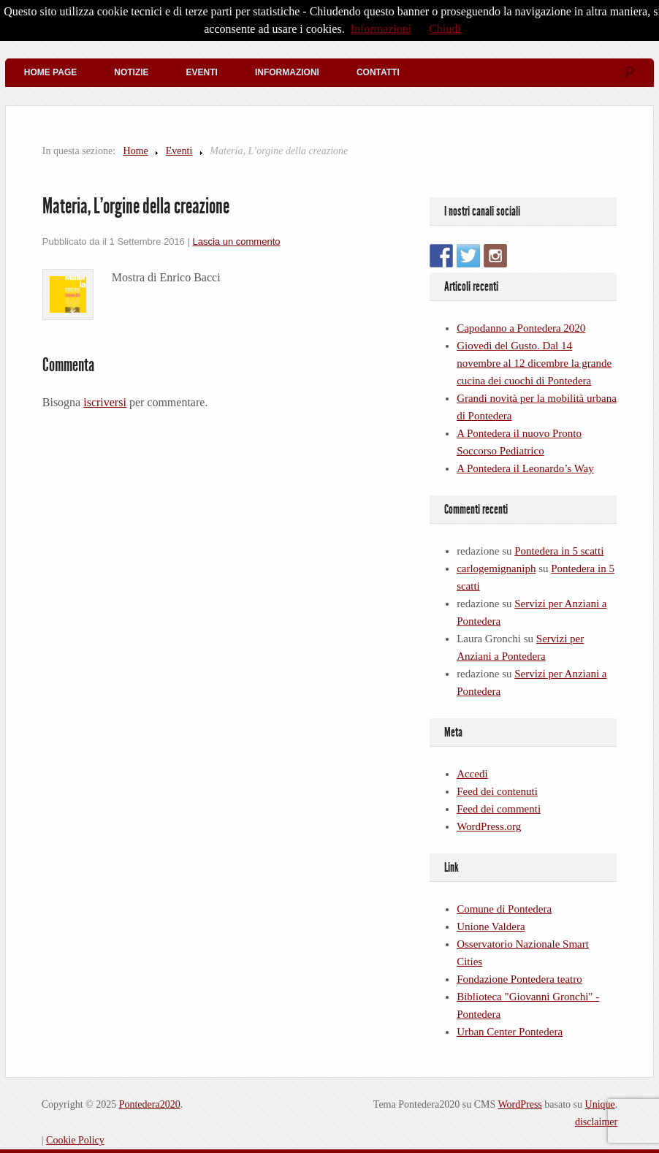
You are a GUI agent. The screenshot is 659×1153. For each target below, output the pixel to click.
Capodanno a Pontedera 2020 (521, 328)
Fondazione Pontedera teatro (519, 979)
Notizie (131, 72)
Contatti (378, 72)
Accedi (472, 774)
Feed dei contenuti (497, 791)
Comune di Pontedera (504, 909)
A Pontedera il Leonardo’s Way (525, 468)
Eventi (202, 72)
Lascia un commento (237, 241)
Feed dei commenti (499, 809)
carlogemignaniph (496, 568)
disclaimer (596, 1121)
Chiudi (445, 29)
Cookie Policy (75, 1140)
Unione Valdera (491, 926)
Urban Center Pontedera (510, 1032)
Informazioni (287, 72)
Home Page (50, 72)
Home (135, 150)
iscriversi (104, 402)
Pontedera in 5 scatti (558, 551)
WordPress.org (489, 826)
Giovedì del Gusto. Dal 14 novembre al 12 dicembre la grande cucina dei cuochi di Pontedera (534, 363)
